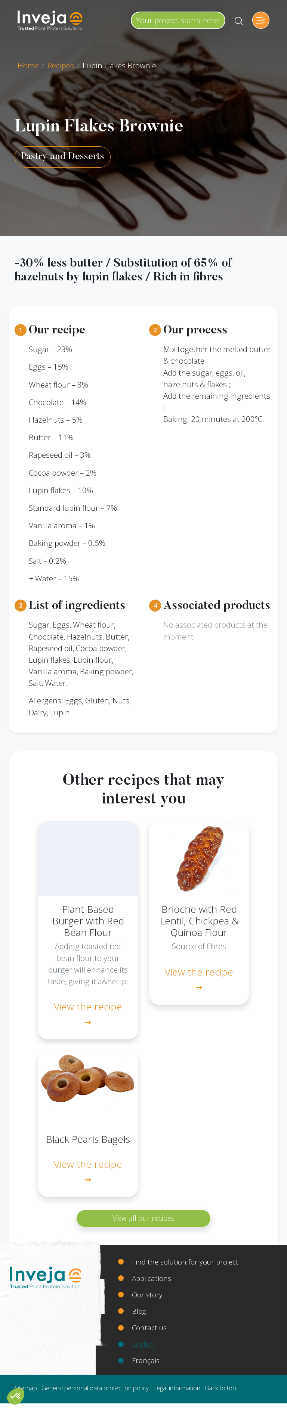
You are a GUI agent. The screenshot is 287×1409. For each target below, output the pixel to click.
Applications (151, 1278)
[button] (16, 1396)
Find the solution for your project (185, 1261)
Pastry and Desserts (62, 157)
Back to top (220, 1388)
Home (28, 65)
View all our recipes (143, 1218)
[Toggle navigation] (260, 20)
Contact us (149, 1327)
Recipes (60, 65)
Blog (139, 1311)
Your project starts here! (178, 20)
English (143, 1344)
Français (146, 1360)
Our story (147, 1294)
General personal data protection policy (95, 1388)
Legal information (176, 1388)
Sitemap (26, 1388)
